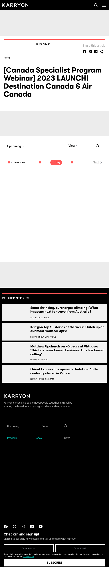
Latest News (43, 314)
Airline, (33, 314)
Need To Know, (37, 334)
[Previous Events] (18, 159)
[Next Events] (97, 159)
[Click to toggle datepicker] (15, 143)
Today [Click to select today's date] (56, 159)
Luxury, (33, 357)
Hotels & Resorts (46, 376)
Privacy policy (28, 553)
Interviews (43, 357)
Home (7, 54)
